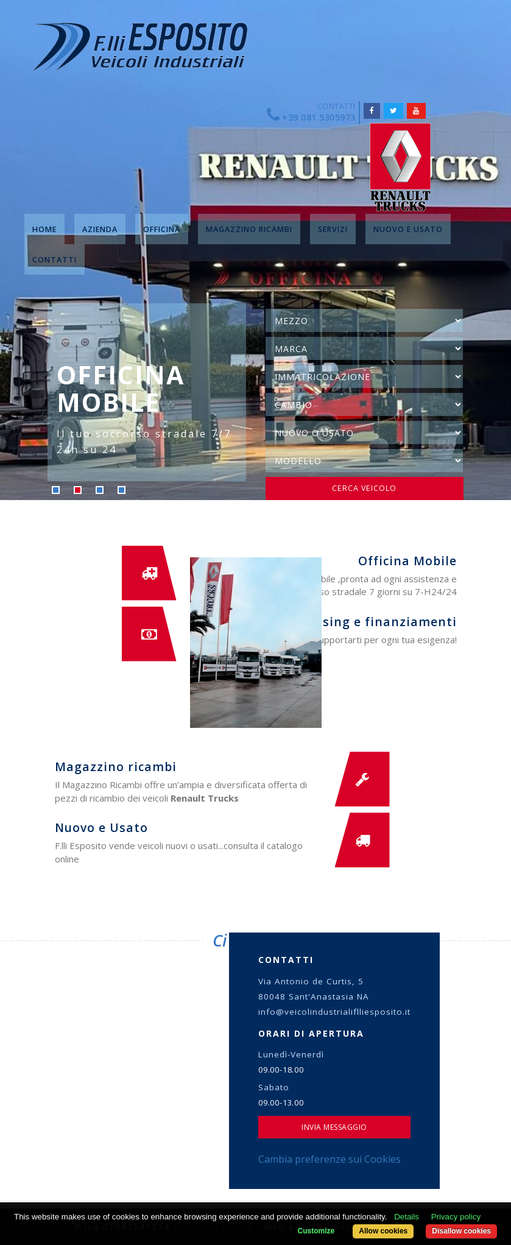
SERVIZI (333, 229)
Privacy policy (456, 1216)
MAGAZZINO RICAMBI (249, 229)
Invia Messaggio (334, 1127)
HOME (44, 229)
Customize (315, 1231)
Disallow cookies (461, 1231)
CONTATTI (54, 260)
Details (406, 1216)
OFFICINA (161, 229)
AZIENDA (100, 229)
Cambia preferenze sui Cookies (329, 1159)
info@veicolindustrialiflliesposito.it (334, 1011)
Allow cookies (382, 1231)
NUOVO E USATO (408, 229)
